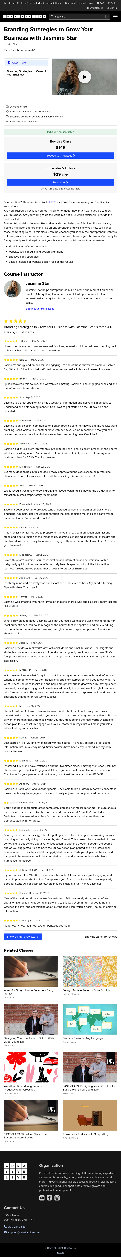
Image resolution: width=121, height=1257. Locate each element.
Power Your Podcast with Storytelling (85, 1134)
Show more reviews (23, 937)
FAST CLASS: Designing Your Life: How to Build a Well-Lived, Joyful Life (89, 1087)
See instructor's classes (40, 309)
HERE (52, 202)
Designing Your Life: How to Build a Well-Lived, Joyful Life (29, 1040)
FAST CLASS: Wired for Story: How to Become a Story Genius (27, 1136)
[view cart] (112, 3)
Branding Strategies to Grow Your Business (25, 72)
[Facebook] (49, 1198)
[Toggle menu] (115, 16)
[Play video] (84, 77)
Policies (60, 1252)
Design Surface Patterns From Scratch (86, 990)
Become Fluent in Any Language (83, 1038)
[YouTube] (42, 1198)
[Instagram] (57, 1198)
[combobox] (79, 16)
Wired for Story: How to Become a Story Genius (28, 992)
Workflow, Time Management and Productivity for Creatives (24, 1087)
